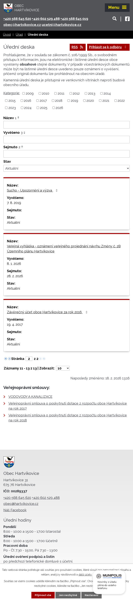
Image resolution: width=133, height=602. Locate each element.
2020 (90, 101)
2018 (58, 101)
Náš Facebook (14, 510)
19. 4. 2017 (15, 325)
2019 (74, 101)
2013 (91, 94)
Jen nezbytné (68, 595)
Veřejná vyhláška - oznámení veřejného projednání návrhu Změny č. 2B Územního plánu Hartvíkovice (64, 248)
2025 (43, 108)
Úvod (7, 34)
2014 (107, 94)
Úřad (19, 34)
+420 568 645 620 (17, 19)
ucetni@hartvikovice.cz (61, 25)
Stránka (17, 359)
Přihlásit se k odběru (108, 47)
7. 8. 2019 (14, 203)
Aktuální (13, 223)
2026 (59, 108)
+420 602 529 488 (46, 19)
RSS (76, 47)
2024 (28, 108)
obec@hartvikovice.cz (22, 25)
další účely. (85, 574)
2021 (105, 101)
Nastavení (91, 595)
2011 (61, 94)
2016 (27, 101)
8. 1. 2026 (14, 264)
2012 (76, 94)
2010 (45, 94)
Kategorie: (11, 93)
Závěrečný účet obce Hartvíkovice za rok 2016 (48, 312)
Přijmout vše (43, 595)
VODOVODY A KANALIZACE (30, 397)
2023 (12, 108)
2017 (43, 101)
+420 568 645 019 (74, 19)
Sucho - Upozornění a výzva (33, 191)
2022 (121, 101)
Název (10, 118)
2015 (12, 101)
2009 (30, 94)
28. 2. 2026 (15, 276)
